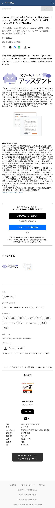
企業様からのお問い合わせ (27, 495)
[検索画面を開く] (52, 2)
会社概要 (13, 485)
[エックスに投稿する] (10, 47)
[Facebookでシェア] (14, 47)
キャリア (29, 318)
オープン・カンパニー (29, 323)
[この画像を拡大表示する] (10, 266)
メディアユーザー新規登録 (27, 227)
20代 (5, 318)
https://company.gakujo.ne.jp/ (12, 192)
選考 (43, 323)
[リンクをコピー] (29, 47)
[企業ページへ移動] (27, 389)
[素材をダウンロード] (25, 47)
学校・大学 (38, 307)
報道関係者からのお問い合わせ (27, 490)
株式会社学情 (29, 367)
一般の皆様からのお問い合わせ (27, 500)
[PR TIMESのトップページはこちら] (9, 3)
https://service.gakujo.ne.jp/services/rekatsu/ (16, 338)
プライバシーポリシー (27, 485)
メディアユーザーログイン (27, 216)
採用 (47, 318)
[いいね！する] (4, 47)
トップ (5, 367)
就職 (13, 318)
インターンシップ (10, 323)
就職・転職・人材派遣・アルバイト (17, 307)
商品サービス (9, 297)
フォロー (27, 411)
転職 (20, 318)
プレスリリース (16, 367)
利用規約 (42, 485)
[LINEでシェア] (19, 47)
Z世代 (39, 318)
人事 (5, 328)
